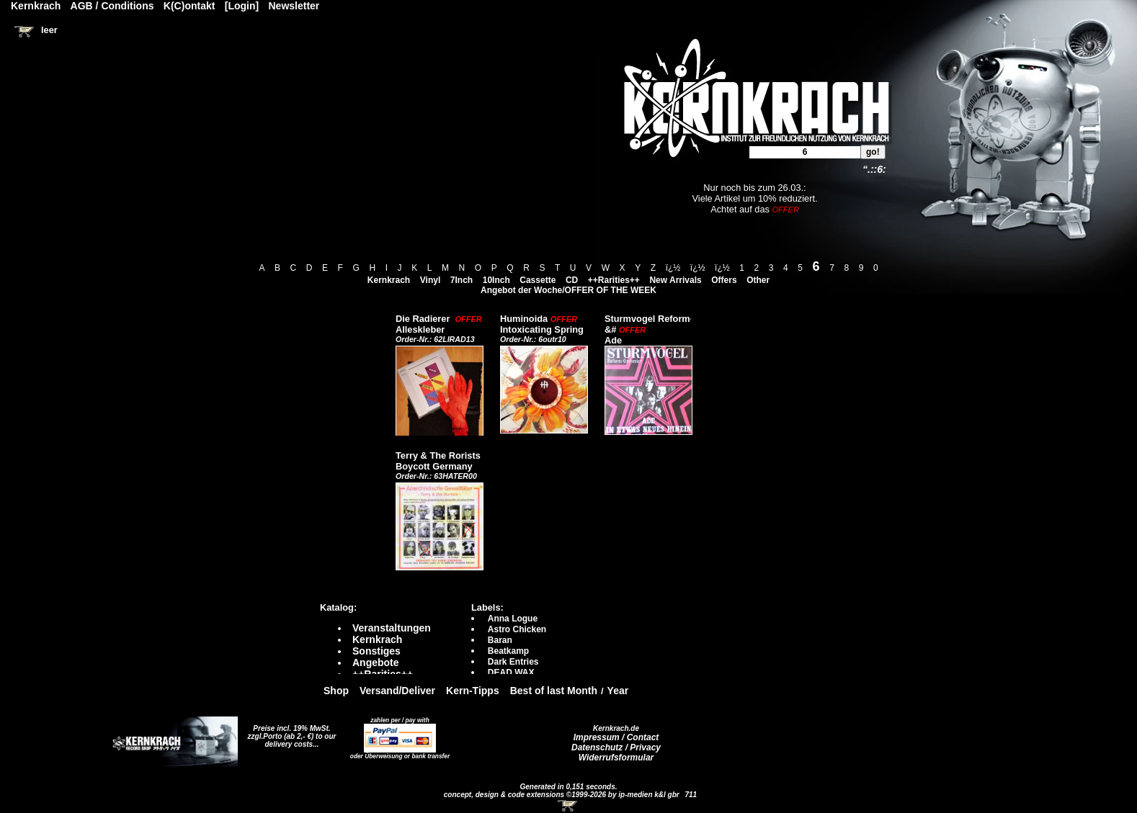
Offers (723, 280)
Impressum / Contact (616, 737)
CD (572, 280)
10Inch (496, 280)
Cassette (538, 280)
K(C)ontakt (189, 6)
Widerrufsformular (616, 758)
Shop (336, 690)
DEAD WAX (511, 673)
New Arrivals (675, 280)
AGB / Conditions (112, 6)
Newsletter (294, 6)
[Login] (242, 6)
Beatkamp (508, 651)
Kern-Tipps (472, 690)
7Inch (461, 280)
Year (618, 690)
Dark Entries (513, 662)
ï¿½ (673, 268)
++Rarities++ (614, 280)
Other (758, 280)
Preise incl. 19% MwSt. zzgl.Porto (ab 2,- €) (289, 732)
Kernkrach (388, 280)
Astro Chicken (517, 629)
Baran (500, 640)
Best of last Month (553, 690)
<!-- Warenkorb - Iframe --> (568, 806)
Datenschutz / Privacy (616, 747)
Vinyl (430, 280)
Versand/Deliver (397, 690)
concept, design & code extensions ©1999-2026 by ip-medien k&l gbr (563, 795)
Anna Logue (513, 619)
